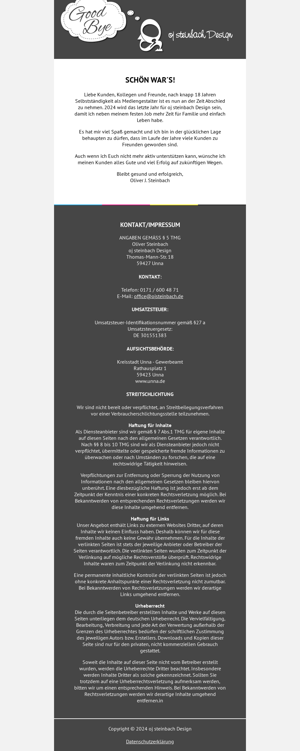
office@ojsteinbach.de (158, 296)
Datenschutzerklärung (150, 741)
